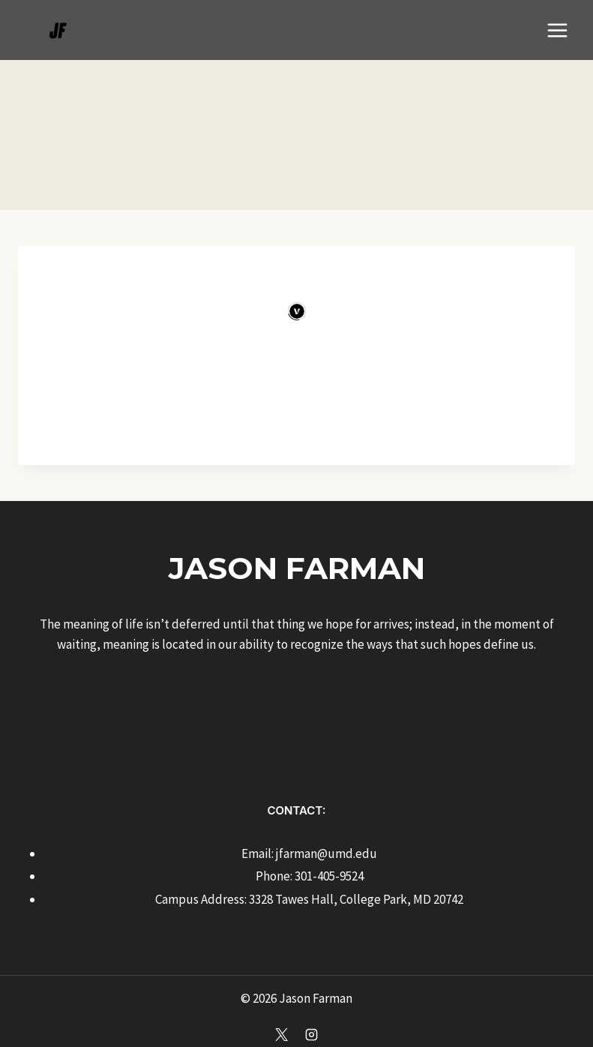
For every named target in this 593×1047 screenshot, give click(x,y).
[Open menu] (557, 30)
